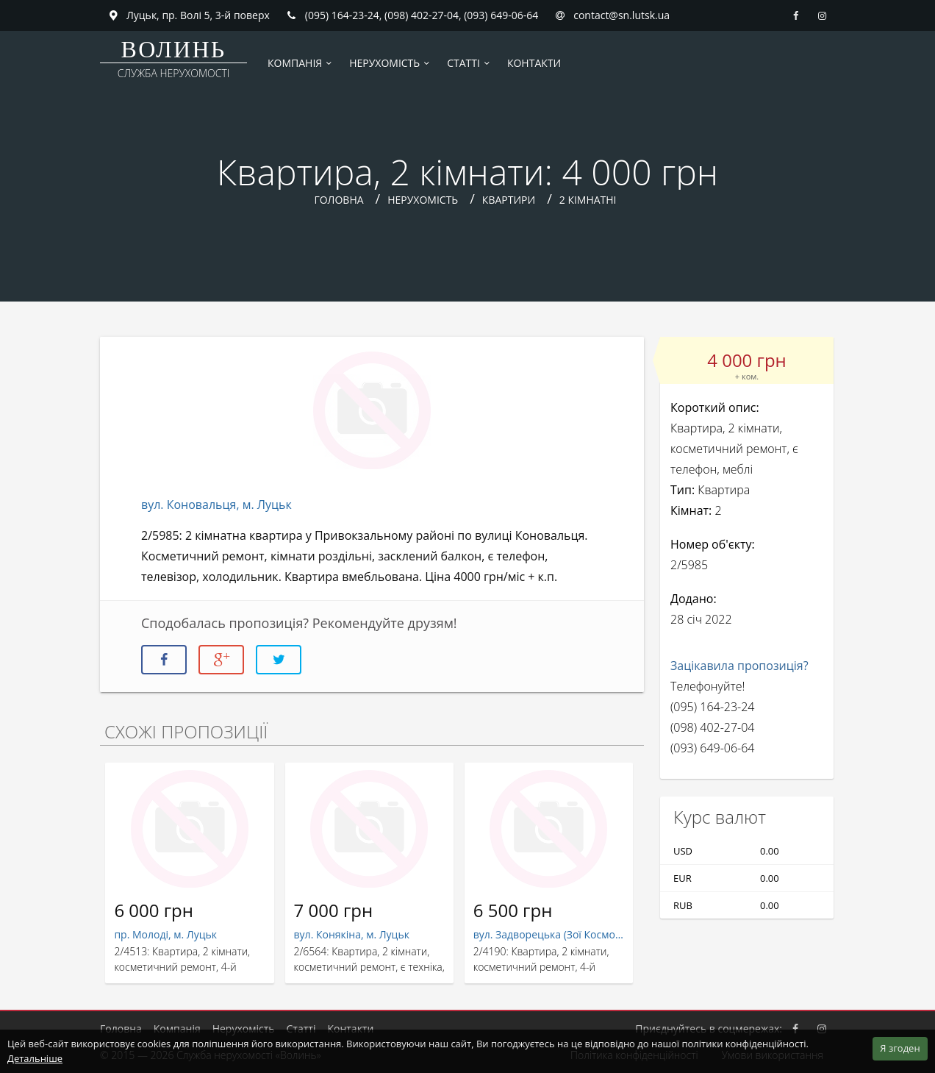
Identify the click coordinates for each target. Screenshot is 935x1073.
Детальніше (34, 1058)
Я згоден (900, 1048)
